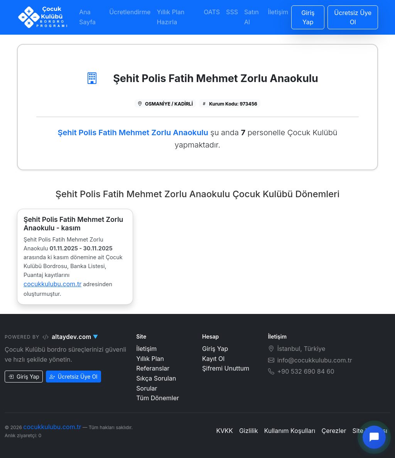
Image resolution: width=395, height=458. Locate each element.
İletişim (278, 12)
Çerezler (333, 431)
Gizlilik (248, 431)
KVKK (224, 431)
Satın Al (251, 17)
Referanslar (152, 368)
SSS (232, 12)
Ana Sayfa (87, 17)
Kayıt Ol (213, 358)
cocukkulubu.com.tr (52, 284)
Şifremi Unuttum (225, 368)
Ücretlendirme (129, 12)
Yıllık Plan (150, 358)
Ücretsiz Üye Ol (73, 376)
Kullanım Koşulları (290, 431)
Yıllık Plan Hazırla (170, 17)
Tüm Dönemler (157, 398)
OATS (212, 12)
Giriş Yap (23, 376)
